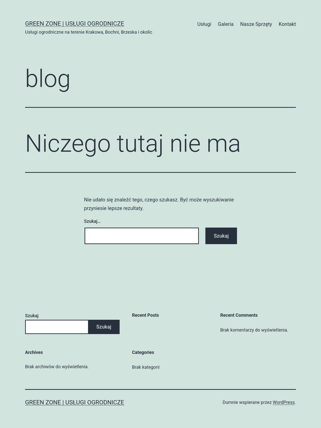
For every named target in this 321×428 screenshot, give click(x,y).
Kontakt (287, 24)
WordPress (284, 402)
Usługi (204, 24)
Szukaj (32, 315)
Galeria (226, 24)
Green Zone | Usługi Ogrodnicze (74, 23)
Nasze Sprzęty (256, 24)
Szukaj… (92, 221)
